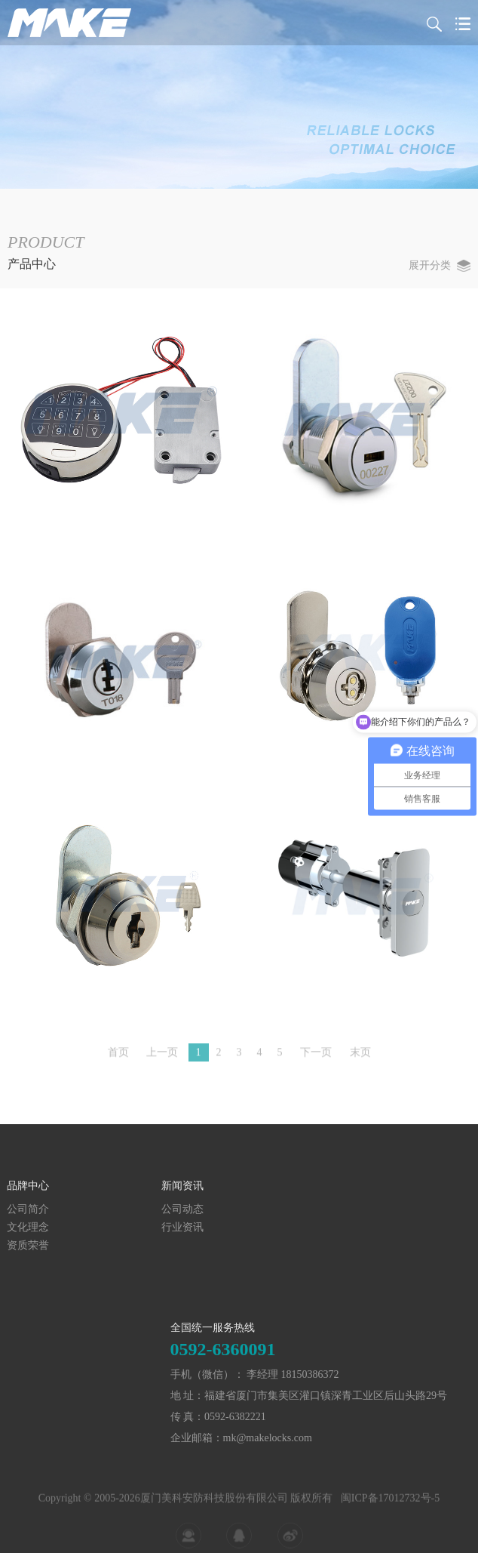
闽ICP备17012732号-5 (390, 1518)
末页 (360, 1058)
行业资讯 (41, 1227)
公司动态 (41, 1209)
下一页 (316, 1058)
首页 (118, 1058)
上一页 (162, 1058)
